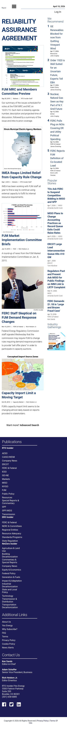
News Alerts (8, 647)
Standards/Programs (12, 537)
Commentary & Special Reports (9, 561)
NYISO (52, 114)
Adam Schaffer (9, 669)
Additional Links (14, 615)
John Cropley (54, 56)
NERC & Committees (12, 526)
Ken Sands (51, 319)
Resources (53, 54)
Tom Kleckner (52, 266)
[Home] (4, 7)
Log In (57, 11)
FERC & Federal (18, 327)
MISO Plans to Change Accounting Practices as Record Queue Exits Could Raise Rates (55, 223)
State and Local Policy (9, 591)
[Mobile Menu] (14, 9)
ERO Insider (7, 517)
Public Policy (54, 87)
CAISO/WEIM (8, 457)
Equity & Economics (11, 569)
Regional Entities (10, 530)
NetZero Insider (9, 544)
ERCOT (50, 263)
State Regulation (10, 541)
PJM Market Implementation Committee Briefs (22, 240)
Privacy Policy (8, 640)
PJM (14, 249)
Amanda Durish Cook (55, 208)
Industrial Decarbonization (10, 585)
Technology (7, 596)
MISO (60, 206)
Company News (9, 460)
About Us (6, 622)
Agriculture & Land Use (11, 549)
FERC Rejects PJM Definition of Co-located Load (57, 158)
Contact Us (11, 655)
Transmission (8, 514)
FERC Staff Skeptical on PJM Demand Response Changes (19, 317)
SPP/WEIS (7, 510)
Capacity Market (18, 402)
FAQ (4, 633)
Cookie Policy (8, 644)
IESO (4, 471)
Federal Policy (8, 573)
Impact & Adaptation (12, 581)
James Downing (55, 90)
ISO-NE (5, 475)
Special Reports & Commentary (10, 502)
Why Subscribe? (9, 629)
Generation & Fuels (11, 577)
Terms (5, 636)
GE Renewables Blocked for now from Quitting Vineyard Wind (56, 37)
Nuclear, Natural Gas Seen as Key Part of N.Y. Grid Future (56, 101)
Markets (15, 99)
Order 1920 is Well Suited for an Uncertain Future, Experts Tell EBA (57, 71)
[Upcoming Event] (56, 341)
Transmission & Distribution (9, 600)
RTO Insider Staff (26, 99)
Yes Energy (7, 625)
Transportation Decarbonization (10, 606)
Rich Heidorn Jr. (24, 249)
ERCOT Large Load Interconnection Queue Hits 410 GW (56, 251)
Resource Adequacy (11, 533)
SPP (4, 507)
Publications (12, 442)
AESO (4, 453)
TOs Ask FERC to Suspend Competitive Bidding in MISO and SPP (56, 195)
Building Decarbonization (10, 555)
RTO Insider (7, 448)
